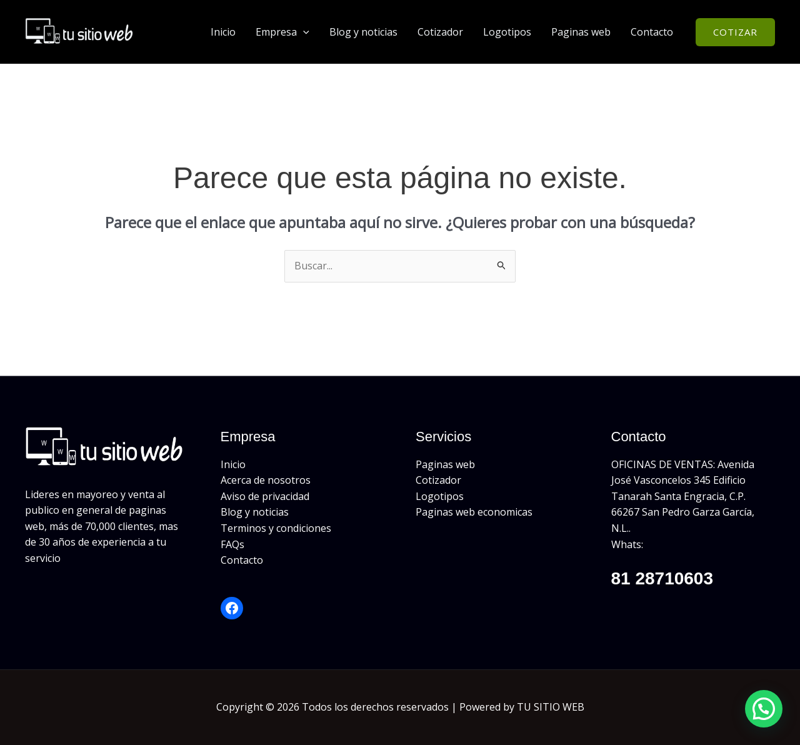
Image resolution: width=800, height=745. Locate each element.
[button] (303, 32)
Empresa (282, 32)
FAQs (232, 544)
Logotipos (507, 32)
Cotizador (440, 32)
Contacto (652, 32)
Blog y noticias (363, 32)
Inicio (223, 32)
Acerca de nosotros (266, 480)
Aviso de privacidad (265, 496)
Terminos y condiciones (276, 528)
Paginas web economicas (474, 512)
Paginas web (581, 32)
